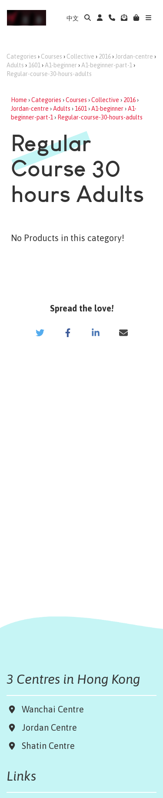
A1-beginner (61, 65)
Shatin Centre (46, 746)
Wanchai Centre (53, 709)
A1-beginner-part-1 (106, 65)
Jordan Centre (47, 727)
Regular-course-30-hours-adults (49, 73)
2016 (105, 56)
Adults (15, 65)
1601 (34, 65)
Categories (22, 56)
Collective (80, 56)
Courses (51, 56)
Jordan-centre (134, 56)
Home (19, 99)
